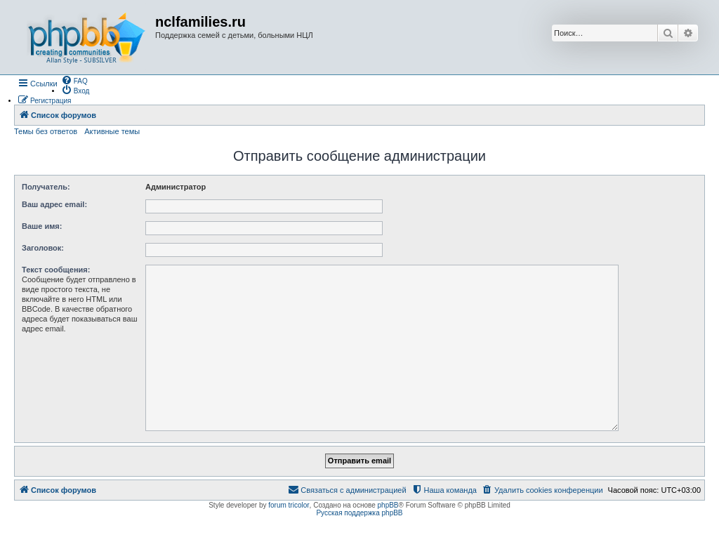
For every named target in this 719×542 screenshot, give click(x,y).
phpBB (388, 505)
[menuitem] (74, 80)
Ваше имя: (42, 226)
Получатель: (46, 187)
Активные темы (112, 131)
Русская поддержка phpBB (359, 513)
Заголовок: (43, 248)
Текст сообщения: (56, 269)
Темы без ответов (45, 131)
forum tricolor (288, 505)
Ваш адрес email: (54, 204)
